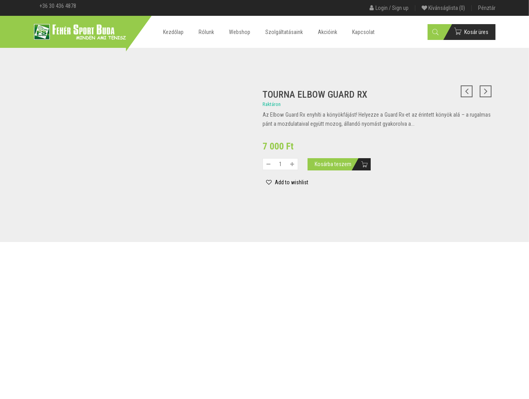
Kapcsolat (363, 32)
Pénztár (486, 8)
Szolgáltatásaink (284, 32)
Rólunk (206, 32)
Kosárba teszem (333, 164)
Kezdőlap (173, 32)
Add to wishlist (291, 182)
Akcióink (327, 32)
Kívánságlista (443, 8)
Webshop (239, 32)
